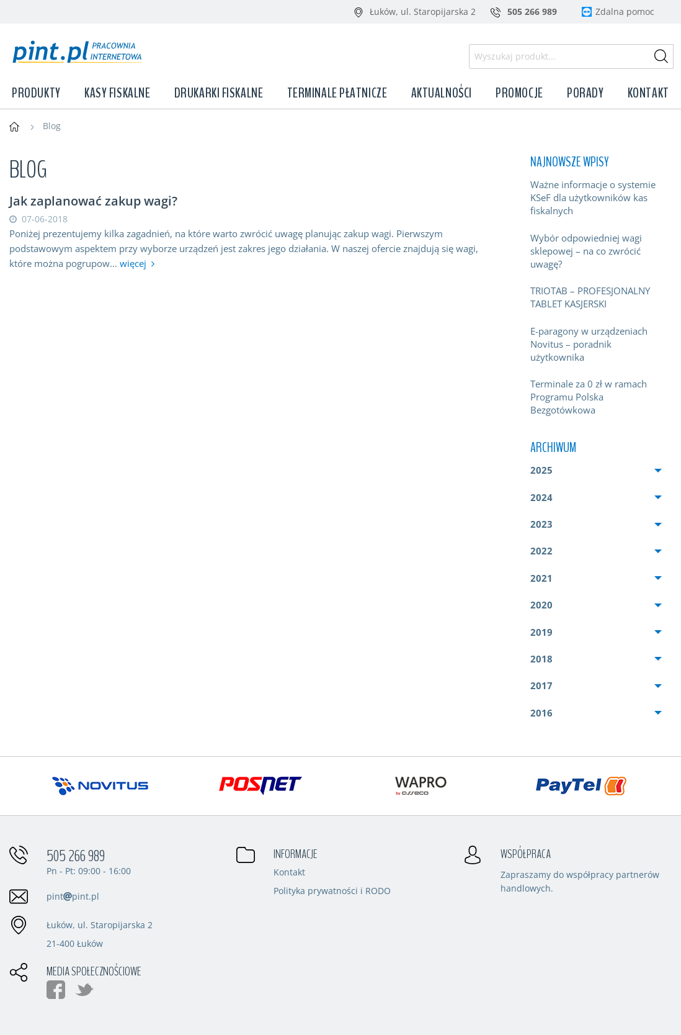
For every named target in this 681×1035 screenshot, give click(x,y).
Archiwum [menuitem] (553, 447)
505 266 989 (76, 856)
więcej (133, 263)
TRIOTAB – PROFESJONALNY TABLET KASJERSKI (590, 297)
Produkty (36, 93)
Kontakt (648, 93)
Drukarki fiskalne (219, 93)
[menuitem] (596, 197)
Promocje (519, 93)
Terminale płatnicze (337, 93)
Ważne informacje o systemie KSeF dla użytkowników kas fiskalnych (593, 197)
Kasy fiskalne (117, 93)
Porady (585, 93)
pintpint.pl (73, 896)
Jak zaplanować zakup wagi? (93, 200)
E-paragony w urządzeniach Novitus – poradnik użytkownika (589, 344)
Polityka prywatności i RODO (332, 892)
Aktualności (441, 93)
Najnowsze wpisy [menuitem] (569, 162)
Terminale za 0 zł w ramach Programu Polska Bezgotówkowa (588, 396)
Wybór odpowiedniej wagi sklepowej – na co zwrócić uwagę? (586, 251)
